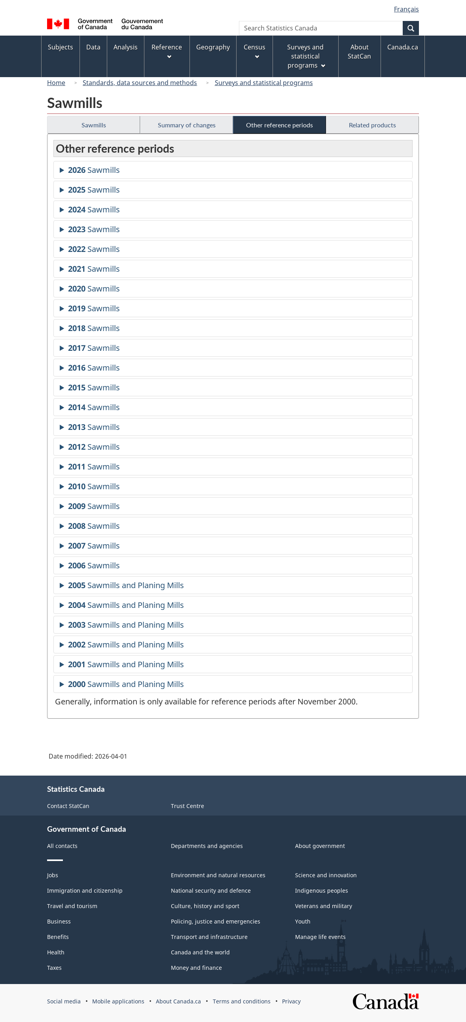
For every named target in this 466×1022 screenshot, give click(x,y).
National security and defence (211, 890)
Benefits (58, 937)
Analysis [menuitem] (126, 47)
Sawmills (93, 125)
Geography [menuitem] (213, 47)
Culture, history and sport (205, 906)
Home (56, 82)
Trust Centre (187, 806)
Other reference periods (279, 125)
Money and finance (196, 967)
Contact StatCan (68, 806)
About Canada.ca (178, 1001)
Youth (303, 921)
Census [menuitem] (254, 51)
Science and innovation (326, 875)
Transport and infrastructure (209, 937)
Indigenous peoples (321, 890)
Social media (64, 1001)
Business (59, 921)
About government (320, 846)
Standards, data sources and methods (140, 82)
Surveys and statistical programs (264, 82)
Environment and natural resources (218, 875)
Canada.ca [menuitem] (402, 47)
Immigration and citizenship (85, 890)
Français (406, 9)
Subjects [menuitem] (60, 47)
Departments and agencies (207, 846)
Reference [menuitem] (167, 51)
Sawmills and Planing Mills (126, 586)
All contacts (62, 846)
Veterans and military (323, 906)
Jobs (52, 875)
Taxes (54, 967)
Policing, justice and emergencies (215, 921)
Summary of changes (187, 125)
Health (55, 952)
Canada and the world (200, 952)
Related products (372, 125)
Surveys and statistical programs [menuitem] (306, 56)
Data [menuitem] (93, 47)
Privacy (291, 1001)
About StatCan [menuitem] (359, 52)
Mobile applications (118, 1001)
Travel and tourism (72, 906)
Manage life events (320, 937)
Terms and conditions (242, 1001)
